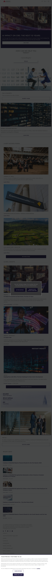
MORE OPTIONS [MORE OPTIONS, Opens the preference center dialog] (18, 571)
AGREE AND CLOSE (18, 574)
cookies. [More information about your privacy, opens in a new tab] (38, 568)
